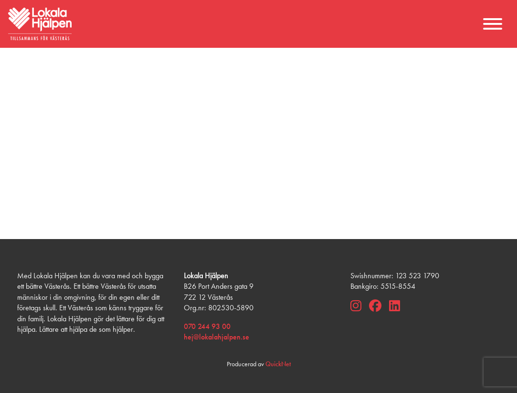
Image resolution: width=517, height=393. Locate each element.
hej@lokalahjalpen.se (216, 336)
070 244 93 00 (207, 326)
